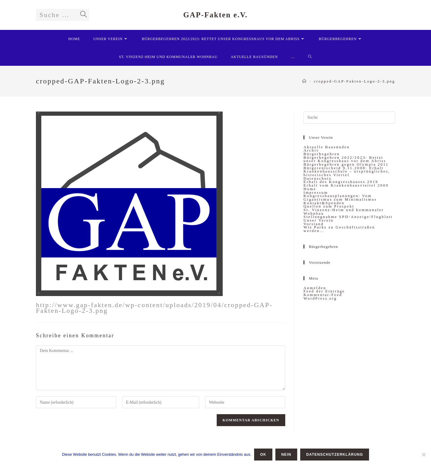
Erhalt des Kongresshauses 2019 (340, 181)
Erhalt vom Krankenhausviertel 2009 (345, 185)
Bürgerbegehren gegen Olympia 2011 (345, 164)
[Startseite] (304, 81)
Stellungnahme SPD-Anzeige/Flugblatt (348, 216)
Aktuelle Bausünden (326, 147)
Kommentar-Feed (322, 294)
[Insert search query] (349, 118)
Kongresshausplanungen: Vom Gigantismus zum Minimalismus (340, 197)
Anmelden (314, 288)
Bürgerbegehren (321, 154)
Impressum (315, 192)
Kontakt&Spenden (324, 203)
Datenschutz (317, 178)
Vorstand (313, 224)
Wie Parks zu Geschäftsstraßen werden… (339, 229)
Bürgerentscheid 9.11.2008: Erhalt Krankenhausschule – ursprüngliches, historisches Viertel (346, 171)
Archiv (311, 150)
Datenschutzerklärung (334, 454)
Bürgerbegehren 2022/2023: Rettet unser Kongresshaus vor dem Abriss (344, 159)
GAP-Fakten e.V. (215, 15)
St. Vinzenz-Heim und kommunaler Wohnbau (343, 212)
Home (309, 189)
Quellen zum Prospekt (328, 206)
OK (263, 454)
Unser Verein (318, 220)
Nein (286, 454)
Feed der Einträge (324, 291)
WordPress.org (320, 298)
